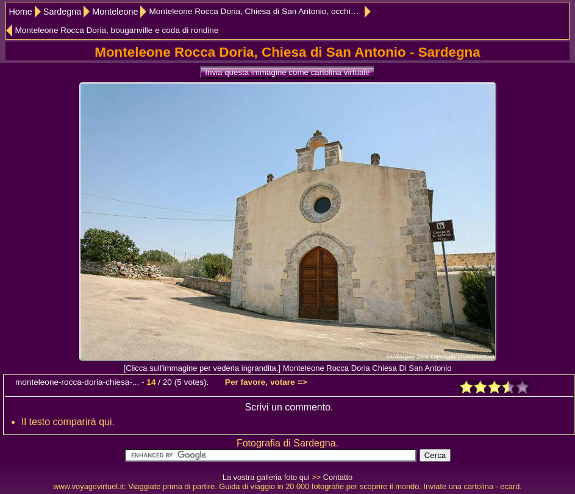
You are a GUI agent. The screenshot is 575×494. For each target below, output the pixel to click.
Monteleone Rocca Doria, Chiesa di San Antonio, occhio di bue (260, 11)
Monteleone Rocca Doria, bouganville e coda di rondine (116, 30)
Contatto (337, 477)
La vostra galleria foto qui (266, 477)
